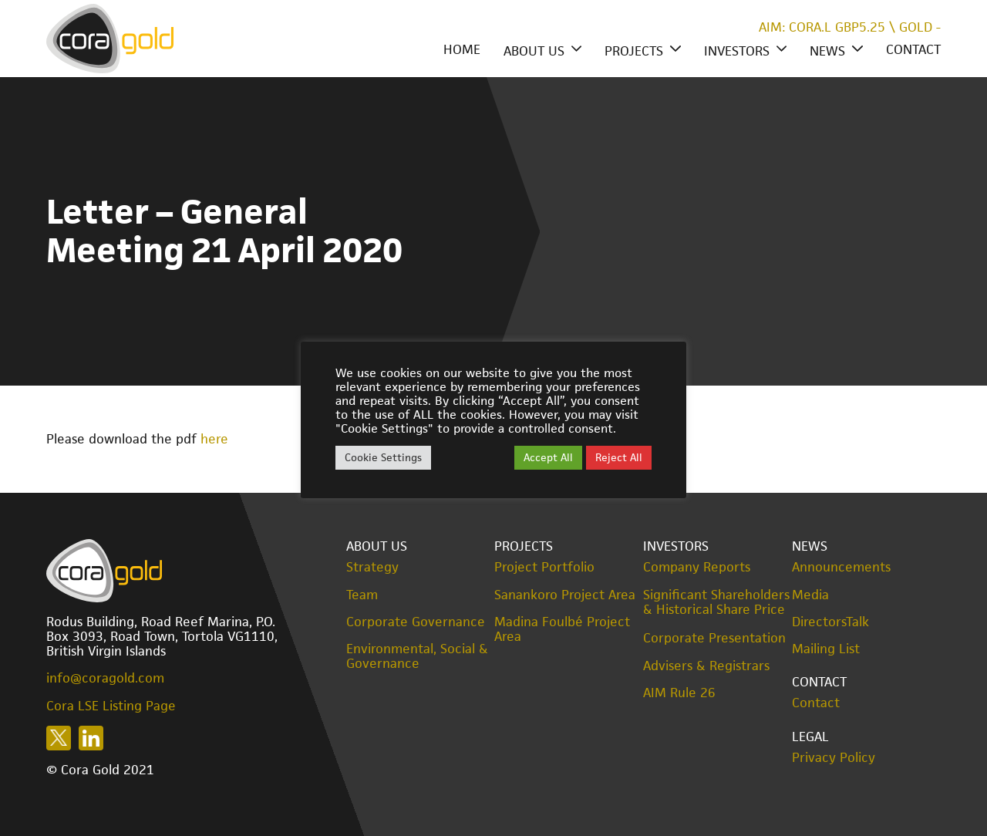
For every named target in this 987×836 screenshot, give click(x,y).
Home (461, 49)
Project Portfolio (544, 567)
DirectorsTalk (830, 622)
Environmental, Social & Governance (417, 656)
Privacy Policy (833, 757)
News (827, 50)
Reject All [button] (618, 457)
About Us (534, 50)
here (214, 438)
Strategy (372, 567)
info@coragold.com (105, 677)
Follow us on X (58, 738)
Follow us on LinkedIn (91, 738)
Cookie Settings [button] (383, 457)
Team (362, 595)
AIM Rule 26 (679, 693)
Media (810, 595)
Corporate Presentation (714, 637)
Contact (913, 49)
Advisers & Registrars (706, 666)
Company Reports (696, 567)
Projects (634, 50)
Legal (810, 736)
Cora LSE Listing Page (111, 705)
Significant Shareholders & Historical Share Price (716, 602)
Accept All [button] (548, 457)
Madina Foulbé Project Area (562, 629)
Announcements (841, 567)
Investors (737, 50)
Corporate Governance (415, 622)
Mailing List (826, 649)
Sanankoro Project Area (564, 595)
